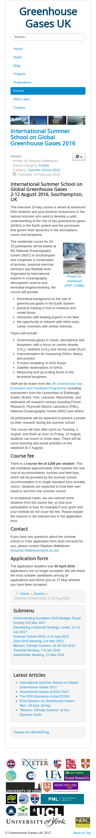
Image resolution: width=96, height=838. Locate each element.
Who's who (22, 99)
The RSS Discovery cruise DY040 (45, 696)
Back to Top (82, 833)
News (18, 57)
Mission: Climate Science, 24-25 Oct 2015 (44, 646)
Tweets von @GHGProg (31, 732)
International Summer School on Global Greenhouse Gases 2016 (43, 137)
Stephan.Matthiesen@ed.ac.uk (34, 550)
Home (18, 49)
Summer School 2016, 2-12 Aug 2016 (41, 636)
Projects (20, 74)
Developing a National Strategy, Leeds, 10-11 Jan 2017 (46, 629)
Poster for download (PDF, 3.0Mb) (74, 280)
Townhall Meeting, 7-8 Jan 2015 (36, 650)
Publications (22, 82)
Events (19, 91)
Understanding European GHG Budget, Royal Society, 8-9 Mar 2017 (47, 620)
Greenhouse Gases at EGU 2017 (44, 692)
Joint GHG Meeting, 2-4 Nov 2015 (38, 641)
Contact (19, 107)
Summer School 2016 (44, 170)
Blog (17, 65)
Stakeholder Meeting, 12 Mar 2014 (38, 655)
